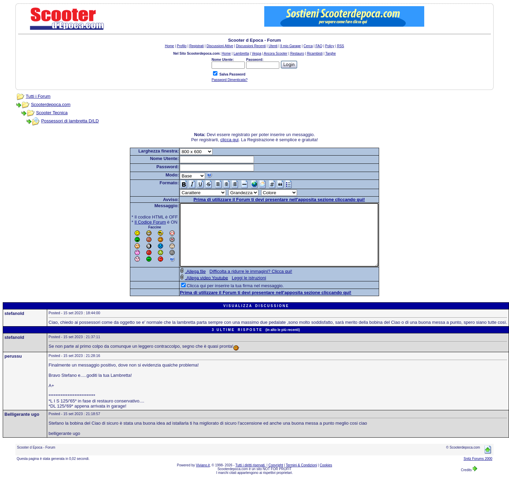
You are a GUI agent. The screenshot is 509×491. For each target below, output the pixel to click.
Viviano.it (203, 477)
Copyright (275, 477)
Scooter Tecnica (51, 112)
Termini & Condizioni (301, 477)
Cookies (326, 477)
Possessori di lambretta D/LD (69, 120)
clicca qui (229, 139)
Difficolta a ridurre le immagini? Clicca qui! (239, 283)
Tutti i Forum (38, 96)
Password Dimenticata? (229, 80)
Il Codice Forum (138, 222)
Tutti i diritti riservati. (251, 477)
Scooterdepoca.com (50, 104)
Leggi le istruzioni (237, 290)
